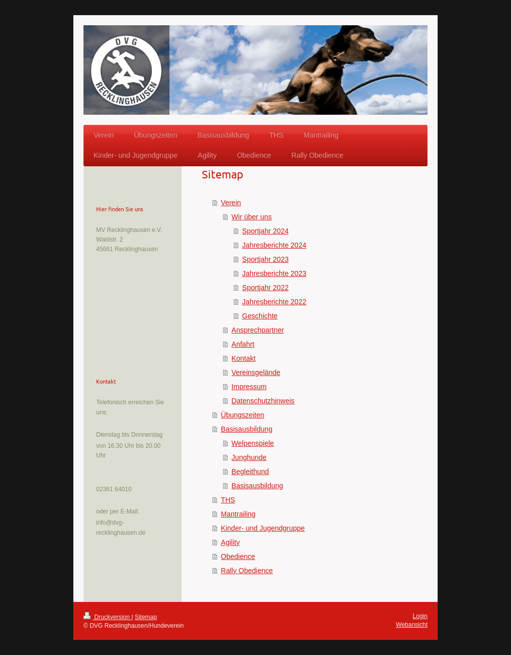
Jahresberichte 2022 (274, 302)
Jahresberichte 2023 (274, 273)
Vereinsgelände (256, 372)
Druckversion (107, 617)
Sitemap (146, 617)
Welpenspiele (253, 443)
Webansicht (412, 624)
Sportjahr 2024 (265, 231)
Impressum (249, 387)
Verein (231, 203)
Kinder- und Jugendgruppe (263, 528)
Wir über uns (252, 217)
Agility (230, 542)
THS (228, 500)
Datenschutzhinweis (263, 401)
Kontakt (244, 358)
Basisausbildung (247, 429)
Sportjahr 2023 (265, 259)
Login (420, 616)
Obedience (238, 556)
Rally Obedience (247, 571)
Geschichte (260, 316)
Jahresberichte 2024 (274, 245)
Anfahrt (243, 344)
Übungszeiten (243, 415)
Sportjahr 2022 (265, 288)
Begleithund (250, 471)
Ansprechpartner (258, 330)
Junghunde (249, 457)
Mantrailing (238, 514)
